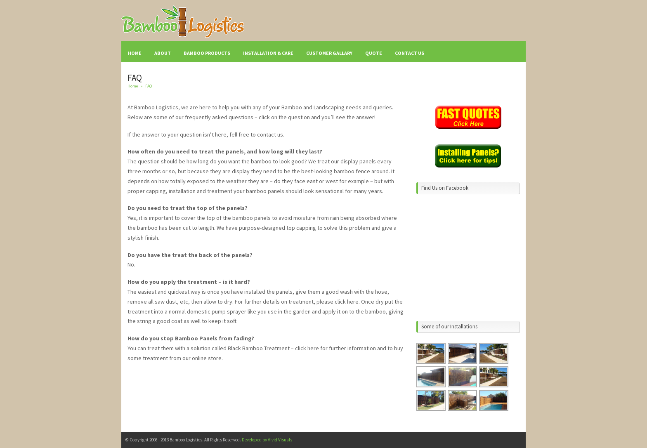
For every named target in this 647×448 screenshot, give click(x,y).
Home (133, 86)
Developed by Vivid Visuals (267, 440)
